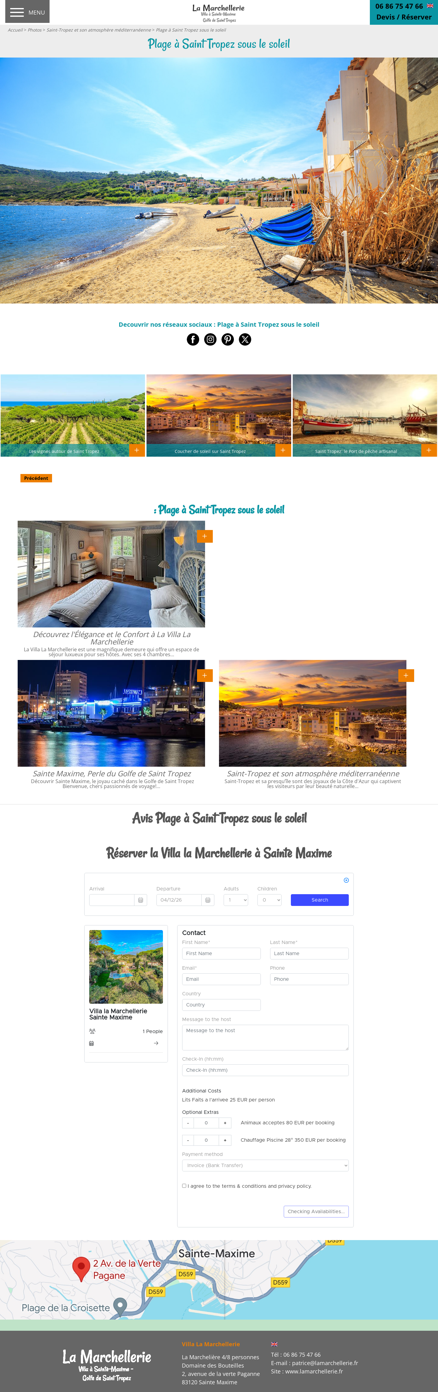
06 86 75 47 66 (399, 6)
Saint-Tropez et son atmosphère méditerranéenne (98, 30)
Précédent (36, 478)
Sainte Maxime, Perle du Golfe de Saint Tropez (112, 773)
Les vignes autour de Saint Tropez (64, 451)
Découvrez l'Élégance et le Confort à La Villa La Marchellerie (111, 638)
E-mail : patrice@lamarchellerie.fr (314, 1363)
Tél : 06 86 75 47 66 (296, 1354)
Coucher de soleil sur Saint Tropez (210, 451)
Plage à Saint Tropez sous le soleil (191, 30)
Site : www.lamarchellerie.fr (307, 1371)
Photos (35, 30)
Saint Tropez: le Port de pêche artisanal (356, 451)
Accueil (15, 30)
